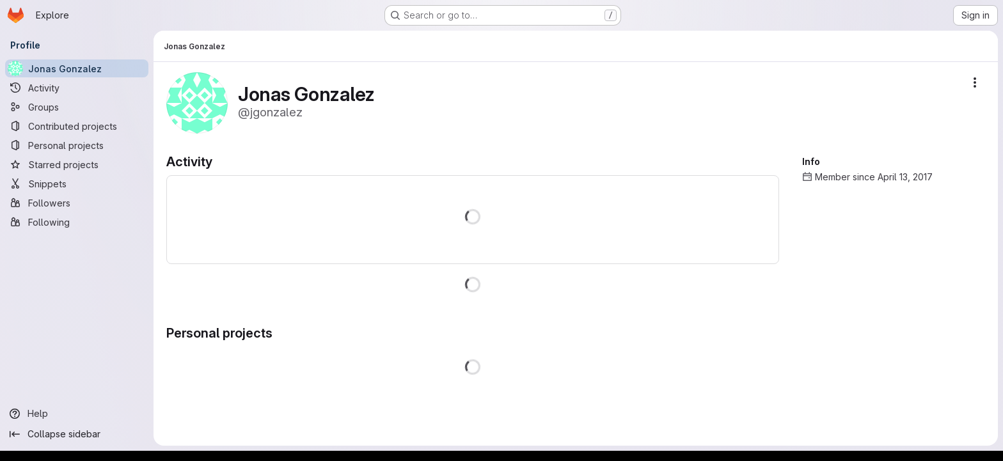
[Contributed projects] (76, 126)
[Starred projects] (76, 164)
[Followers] (76, 203)
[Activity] (76, 88)
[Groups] (76, 107)
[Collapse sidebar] (76, 434)
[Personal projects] (76, 145)
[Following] (76, 222)
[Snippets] (76, 183)
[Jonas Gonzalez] (76, 68)
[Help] (76, 414)
